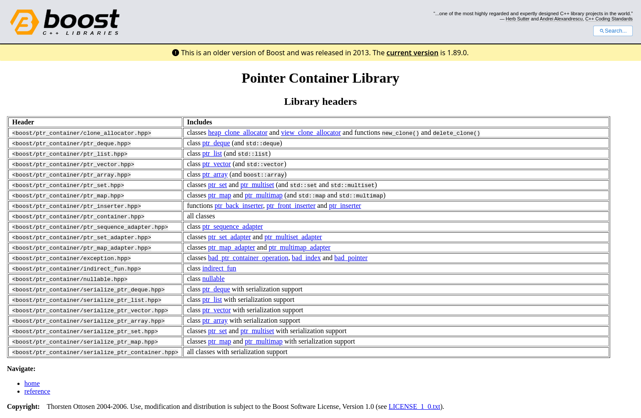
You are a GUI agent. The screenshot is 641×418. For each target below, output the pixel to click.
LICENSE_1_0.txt (414, 406)
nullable (213, 278)
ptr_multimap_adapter (299, 247)
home (32, 383)
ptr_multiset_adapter (293, 237)
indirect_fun (219, 268)
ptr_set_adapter (229, 237)
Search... (613, 31)
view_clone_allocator (311, 132)
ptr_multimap (263, 195)
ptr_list (212, 153)
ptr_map (219, 195)
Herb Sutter (518, 18)
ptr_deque (216, 143)
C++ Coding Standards (609, 18)
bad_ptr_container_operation (248, 257)
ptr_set (217, 184)
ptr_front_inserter (291, 205)
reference (37, 391)
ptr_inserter (345, 205)
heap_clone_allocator (238, 132)
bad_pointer (350, 257)
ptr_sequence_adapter (232, 226)
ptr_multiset (257, 184)
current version (412, 52)
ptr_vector (216, 163)
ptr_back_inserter (239, 205)
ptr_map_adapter (231, 247)
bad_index (306, 257)
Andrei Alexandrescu (561, 18)
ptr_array (215, 174)
